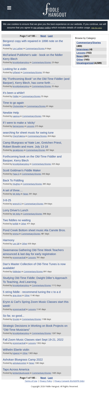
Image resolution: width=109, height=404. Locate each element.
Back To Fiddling (13, 180)
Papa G (16, 173)
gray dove (17, 295)
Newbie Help (11, 112)
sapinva (16, 116)
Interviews (82, 49)
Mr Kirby (16, 193)
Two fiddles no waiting (17, 220)
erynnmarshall (19, 257)
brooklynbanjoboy (21, 62)
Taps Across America (16, 369)
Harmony (8, 240)
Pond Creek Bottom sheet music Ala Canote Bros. (34, 230)
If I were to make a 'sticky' (19, 122)
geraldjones (18, 150)
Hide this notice (96, 28)
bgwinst (16, 353)
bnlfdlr (15, 223)
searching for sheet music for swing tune (28, 132)
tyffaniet (16, 72)
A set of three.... (13, 190)
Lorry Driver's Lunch (15, 210)
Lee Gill (16, 243)
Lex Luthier (18, 48)
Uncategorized (85, 63)
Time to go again (13, 102)
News (25, 193)
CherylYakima (19, 136)
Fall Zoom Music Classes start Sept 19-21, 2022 (33, 339)
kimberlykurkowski (21, 373)
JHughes (16, 184)
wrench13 (17, 203)
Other (23, 223)
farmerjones (18, 126)
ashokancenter (19, 363)
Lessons (30, 126)
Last (50, 35)
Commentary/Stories (35, 48)
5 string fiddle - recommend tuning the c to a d (32, 291)
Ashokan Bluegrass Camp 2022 (23, 359)
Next (43, 35)
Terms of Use (31, 381)
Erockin (16, 319)
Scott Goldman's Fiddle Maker (22, 170)
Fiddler (16, 96)
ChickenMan (18, 106)
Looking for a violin (15, 68)
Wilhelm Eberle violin (16, 349)
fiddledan (17, 271)
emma (16, 233)
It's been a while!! (14, 92)
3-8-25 (7, 200)
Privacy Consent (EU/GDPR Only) (69, 381)
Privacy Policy (46, 381)
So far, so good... (13, 315)
